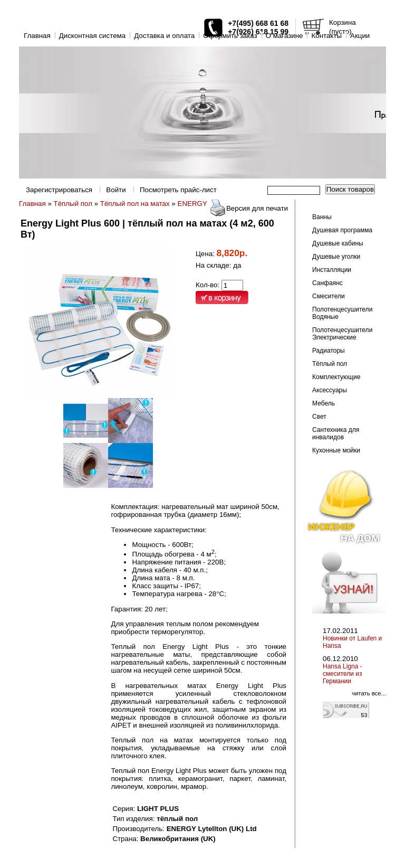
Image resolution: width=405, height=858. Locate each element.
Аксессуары (329, 390)
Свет (319, 416)
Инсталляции (331, 270)
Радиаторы (328, 350)
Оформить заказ (230, 36)
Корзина (342, 22)
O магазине (284, 36)
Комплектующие (336, 377)
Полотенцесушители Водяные (342, 313)
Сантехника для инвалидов (335, 433)
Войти (116, 190)
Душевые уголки (336, 256)
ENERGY (192, 204)
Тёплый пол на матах (135, 204)
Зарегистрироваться (59, 190)
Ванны (322, 217)
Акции (360, 36)
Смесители (328, 296)
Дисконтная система (92, 36)
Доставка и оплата (164, 36)
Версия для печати (257, 208)
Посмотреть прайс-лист (178, 190)
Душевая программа (342, 230)
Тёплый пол (73, 204)
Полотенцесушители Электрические (342, 333)
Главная (37, 36)
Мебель (323, 403)
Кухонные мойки (336, 450)
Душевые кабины (337, 243)
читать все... (369, 693)
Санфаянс (327, 283)
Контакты (326, 36)
